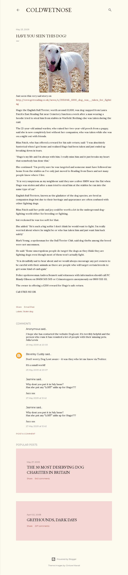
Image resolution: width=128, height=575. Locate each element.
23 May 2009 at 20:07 (37, 370)
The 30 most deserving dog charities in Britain (55, 470)
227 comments (42, 526)
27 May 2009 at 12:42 (36, 398)
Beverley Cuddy (35, 354)
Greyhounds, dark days (52, 519)
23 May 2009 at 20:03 (37, 344)
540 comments (42, 478)
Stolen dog (28, 311)
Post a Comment (25, 433)
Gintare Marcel (73, 565)
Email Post (29, 307)
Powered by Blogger (64, 559)
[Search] (110, 9)
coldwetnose (49, 10)
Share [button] (19, 307)
